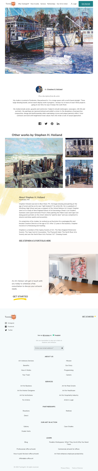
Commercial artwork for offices (69, 449)
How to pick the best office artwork (26, 454)
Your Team (26, 375)
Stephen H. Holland (54, 89)
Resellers (26, 411)
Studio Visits (26, 431)
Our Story (68, 365)
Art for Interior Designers (26, 390)
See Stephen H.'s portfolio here (35, 240)
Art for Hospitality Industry (68, 395)
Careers (69, 375)
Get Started (86, 4)
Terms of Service (77, 468)
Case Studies (68, 426)
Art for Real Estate (69, 386)
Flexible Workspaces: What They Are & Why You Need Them (68, 443)
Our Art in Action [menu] (62, 4)
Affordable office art (26, 458)
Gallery (26, 426)
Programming (68, 370)
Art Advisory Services (26, 361)
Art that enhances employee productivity (68, 454)
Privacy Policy (65, 468)
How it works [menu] (35, 4)
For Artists (26, 400)
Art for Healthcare (68, 390)
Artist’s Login (69, 400)
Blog (26, 442)
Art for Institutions (26, 395)
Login (75, 4)
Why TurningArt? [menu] (23, 4)
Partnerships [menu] (51, 4)
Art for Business (26, 386)
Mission (68, 361)
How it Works (26, 370)
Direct (26, 415)
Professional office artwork (26, 449)
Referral (69, 411)
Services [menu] (43, 4)
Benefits (26, 365)
